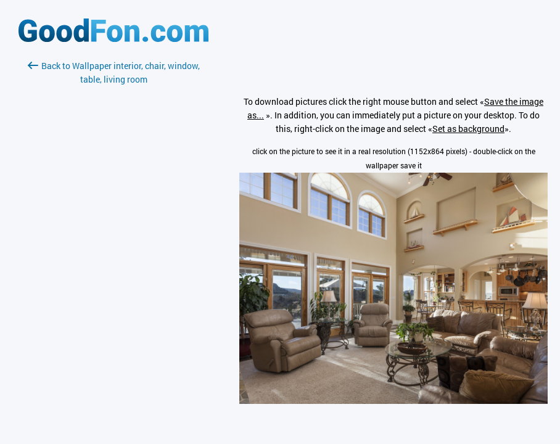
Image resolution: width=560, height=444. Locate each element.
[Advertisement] (113, 232)
